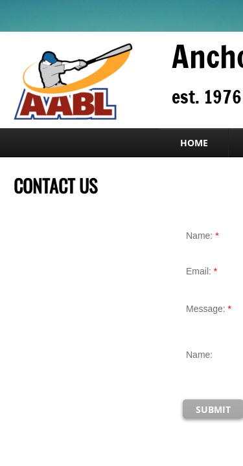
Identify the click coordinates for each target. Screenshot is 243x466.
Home (194, 143)
